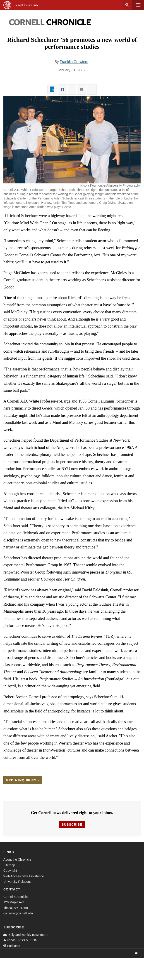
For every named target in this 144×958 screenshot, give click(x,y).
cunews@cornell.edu (18, 913)
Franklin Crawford (74, 62)
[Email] (136, 953)
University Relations (17, 881)
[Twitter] (126, 953)
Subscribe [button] (72, 824)
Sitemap (9, 865)
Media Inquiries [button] (22, 780)
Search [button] (127, 5)
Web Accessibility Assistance (23, 876)
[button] (72, 139)
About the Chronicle (17, 859)
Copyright (10, 870)
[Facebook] (116, 953)
